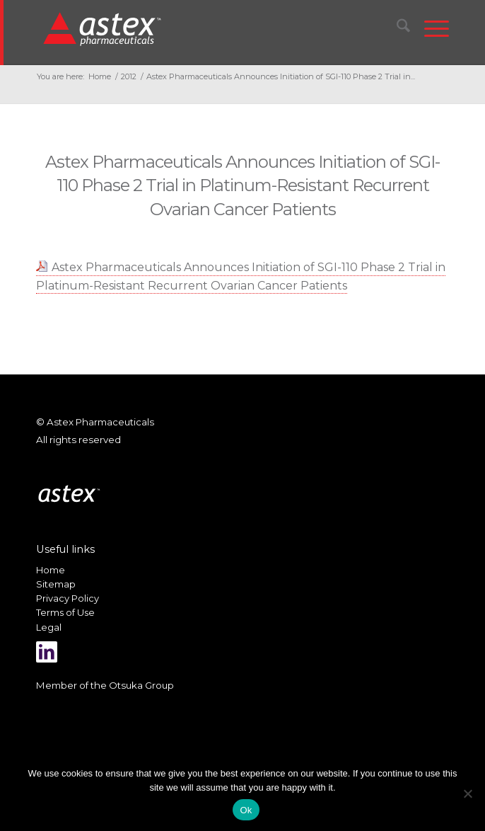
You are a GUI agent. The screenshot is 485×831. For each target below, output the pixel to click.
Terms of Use (65, 612)
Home (50, 569)
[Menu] (429, 28)
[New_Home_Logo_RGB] (203, 28)
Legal (49, 627)
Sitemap (56, 584)
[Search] (396, 28)
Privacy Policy (67, 598)
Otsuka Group (141, 685)
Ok (246, 810)
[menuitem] (396, 28)
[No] (467, 793)
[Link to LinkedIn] (46, 652)
